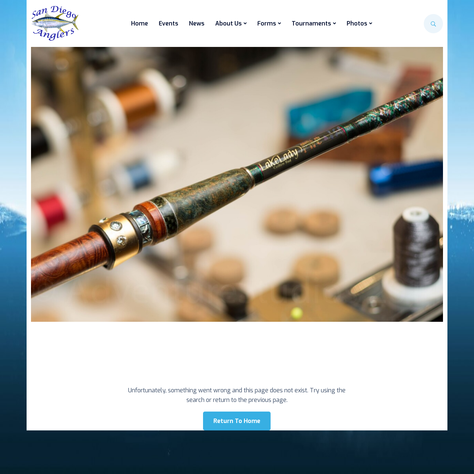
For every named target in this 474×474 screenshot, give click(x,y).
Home (139, 23)
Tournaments (311, 23)
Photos (357, 23)
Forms (266, 23)
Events (168, 23)
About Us (228, 23)
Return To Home (236, 421)
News (197, 23)
